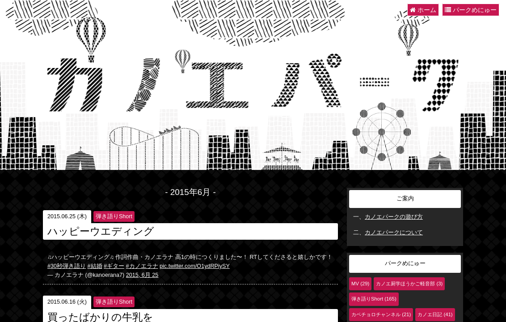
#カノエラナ (142, 266)
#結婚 (95, 266)
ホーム (423, 9)
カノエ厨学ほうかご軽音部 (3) (409, 283)
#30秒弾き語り (66, 266)
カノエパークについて (394, 232)
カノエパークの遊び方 (394, 217)
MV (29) (360, 283)
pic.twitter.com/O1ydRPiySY (195, 266)
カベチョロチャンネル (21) (381, 314)
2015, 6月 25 (142, 275)
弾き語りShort (114, 216)
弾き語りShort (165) (373, 298)
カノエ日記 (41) (434, 314)
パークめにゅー (471, 9)
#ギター (114, 266)
